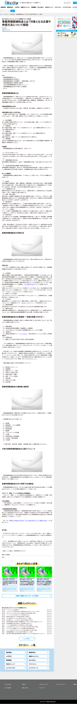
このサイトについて (43, 684)
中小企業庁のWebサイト (31, 284)
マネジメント (6, 14)
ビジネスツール (33, 668)
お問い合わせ (25, 688)
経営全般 (9, 589)
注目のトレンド (10, 664)
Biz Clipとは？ (67, 3)
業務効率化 (32, 652)
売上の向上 (32, 660)
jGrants (24, 303)
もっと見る (26, 639)
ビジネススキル (10, 668)
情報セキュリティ (34, 656)
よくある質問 (8, 688)
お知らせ (24, 684)
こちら (13, 292)
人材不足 (9, 656)
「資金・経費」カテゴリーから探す (27, 595)
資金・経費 (12, 14)
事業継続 (9, 660)
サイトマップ (42, 688)
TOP (1, 14)
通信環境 (9, 652)
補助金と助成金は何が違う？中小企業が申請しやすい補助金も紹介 (28, 520)
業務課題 (4, 589)
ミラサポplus (23, 334)
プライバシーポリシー (61, 684)
